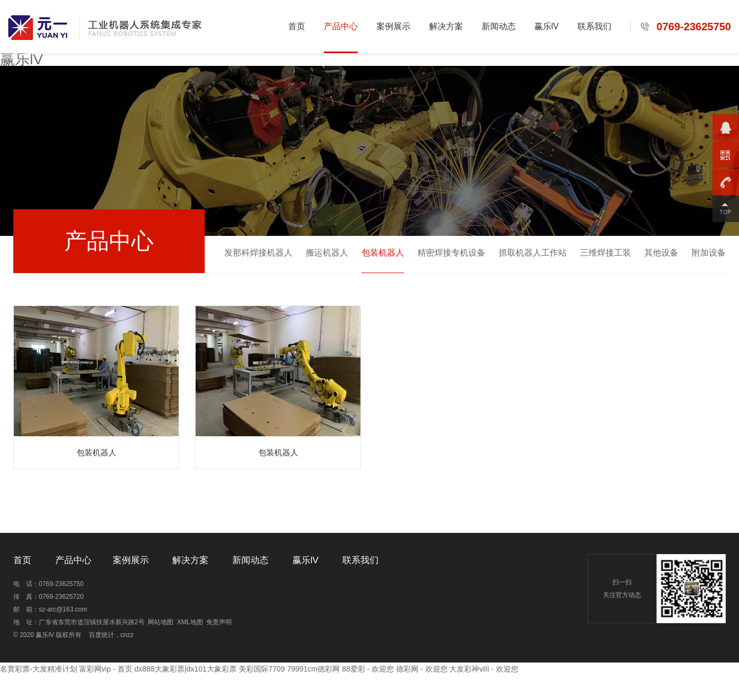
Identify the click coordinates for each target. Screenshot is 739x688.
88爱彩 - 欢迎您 (368, 669)
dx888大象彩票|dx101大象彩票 (186, 669)
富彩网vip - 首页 (105, 669)
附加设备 (709, 252)
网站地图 (160, 622)
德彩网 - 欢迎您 (421, 669)
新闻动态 (499, 26)
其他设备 (661, 252)
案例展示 (393, 26)
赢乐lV (21, 59)
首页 (296, 26)
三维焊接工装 (605, 252)
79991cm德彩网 (313, 669)
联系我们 (594, 26)
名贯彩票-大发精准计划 (38, 669)
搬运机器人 (327, 252)
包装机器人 (383, 252)
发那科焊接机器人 (258, 252)
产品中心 (341, 26)
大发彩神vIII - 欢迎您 (483, 669)
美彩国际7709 (262, 669)
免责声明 (219, 622)
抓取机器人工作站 (533, 252)
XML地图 (190, 622)
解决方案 (446, 26)
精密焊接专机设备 (451, 252)
